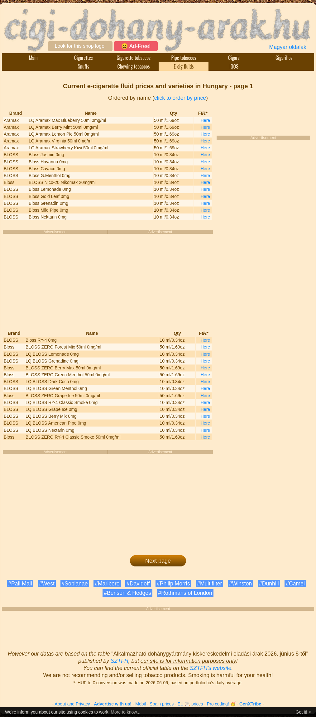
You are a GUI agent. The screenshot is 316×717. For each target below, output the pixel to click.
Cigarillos (283, 57)
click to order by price (180, 98)
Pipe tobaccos (183, 57)
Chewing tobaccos (133, 66)
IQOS (233, 66)
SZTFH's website (210, 668)
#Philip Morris (173, 583)
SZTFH (119, 661)
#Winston (240, 583)
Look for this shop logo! (80, 46)
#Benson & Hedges (127, 593)
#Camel (295, 583)
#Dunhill (269, 583)
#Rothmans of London (185, 593)
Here (205, 120)
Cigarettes (83, 57)
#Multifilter (209, 583)
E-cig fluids (184, 66)
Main (33, 57)
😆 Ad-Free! (136, 46)
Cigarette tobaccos (134, 57)
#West (47, 583)
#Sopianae (75, 583)
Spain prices (162, 703)
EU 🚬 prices (190, 703)
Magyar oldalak (287, 47)
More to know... (125, 712)
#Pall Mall (20, 583)
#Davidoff (138, 583)
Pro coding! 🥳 (221, 703)
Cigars (234, 57)
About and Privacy (72, 703)
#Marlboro (107, 583)
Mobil (140, 703)
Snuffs (83, 66)
